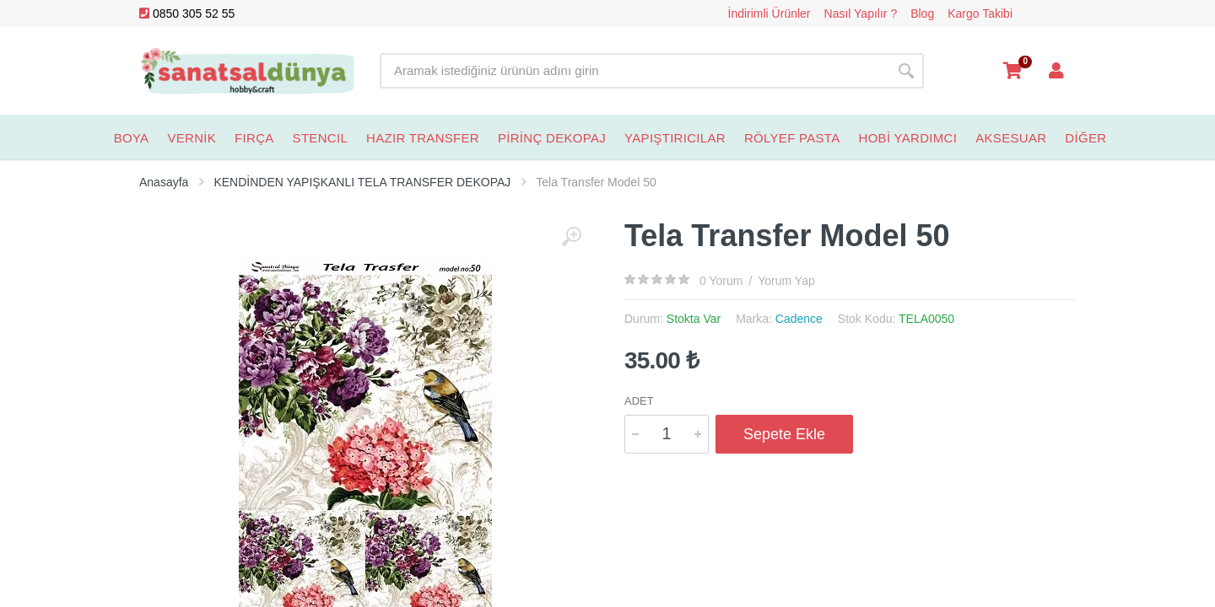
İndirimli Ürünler (769, 13)
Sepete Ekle (784, 434)
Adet (639, 401)
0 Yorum (720, 280)
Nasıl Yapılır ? (861, 13)
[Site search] (634, 71)
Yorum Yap (786, 280)
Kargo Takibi (980, 13)
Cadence (799, 318)
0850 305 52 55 (187, 13)
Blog (922, 13)
